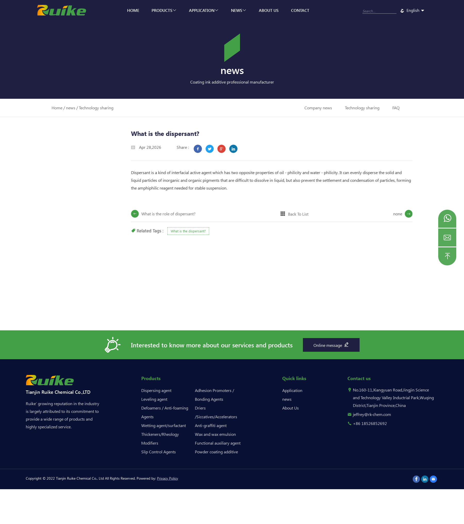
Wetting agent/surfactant (163, 425)
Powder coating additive (216, 451)
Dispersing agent (156, 390)
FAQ (396, 107)
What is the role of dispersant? (177, 213)
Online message (331, 344)
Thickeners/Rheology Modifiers (160, 438)
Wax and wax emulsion (215, 434)
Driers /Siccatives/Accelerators (216, 412)
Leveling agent (154, 399)
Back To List (306, 214)
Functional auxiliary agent (218, 443)
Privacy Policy (167, 478)
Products (164, 10)
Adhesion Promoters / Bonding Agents (214, 395)
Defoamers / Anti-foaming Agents (164, 412)
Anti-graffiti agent (211, 425)
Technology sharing (96, 107)
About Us (269, 10)
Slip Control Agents (158, 451)
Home (133, 10)
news (238, 10)
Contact (300, 10)
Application (204, 10)
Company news (318, 107)
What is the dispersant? (196, 231)
